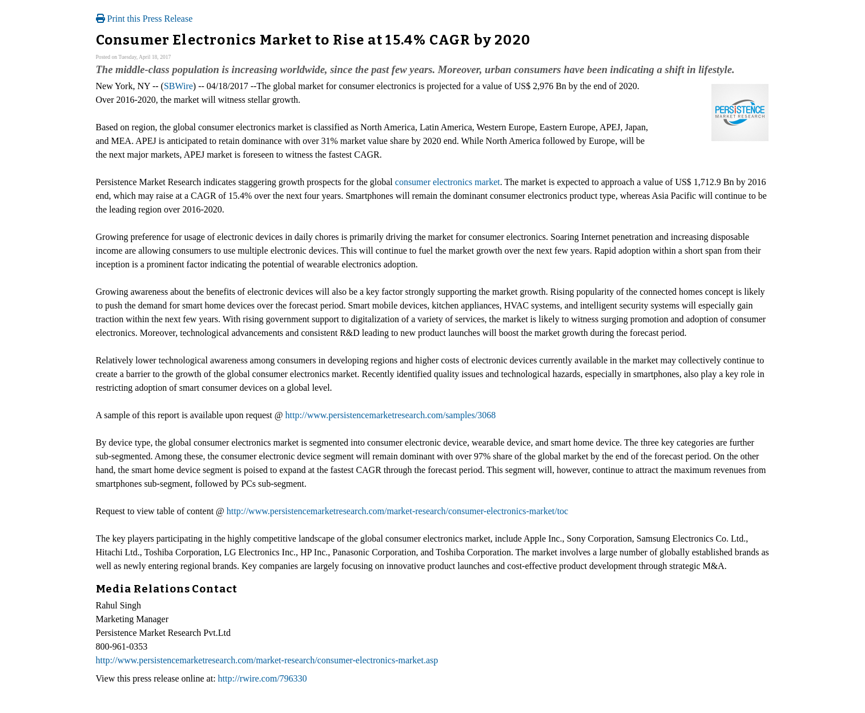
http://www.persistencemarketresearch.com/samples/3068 (390, 415)
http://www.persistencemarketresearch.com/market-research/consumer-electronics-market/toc (397, 511)
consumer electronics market (447, 182)
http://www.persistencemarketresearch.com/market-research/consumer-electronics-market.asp (267, 660)
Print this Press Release (144, 18)
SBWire (178, 86)
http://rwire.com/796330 (262, 678)
